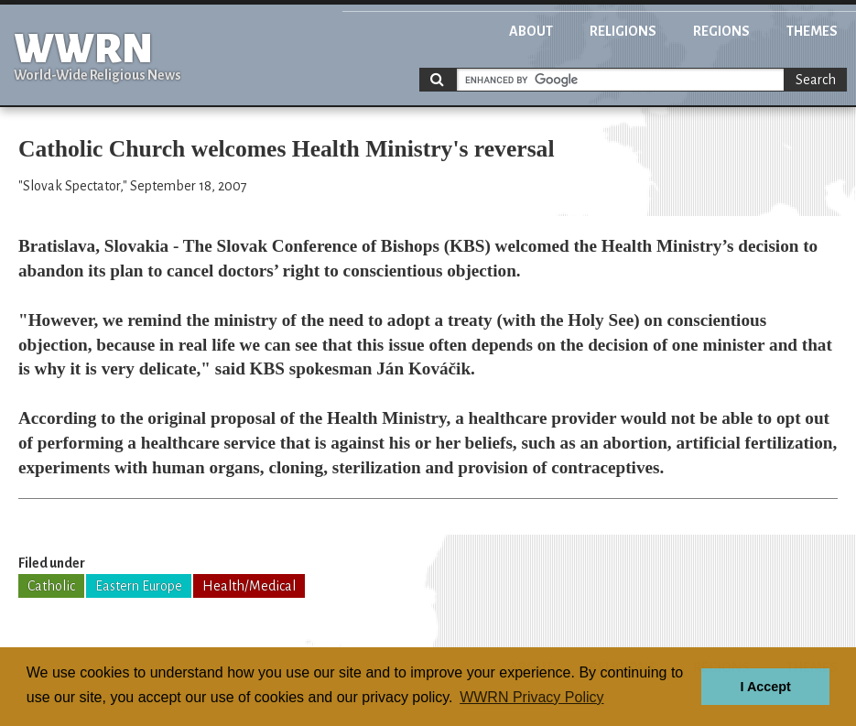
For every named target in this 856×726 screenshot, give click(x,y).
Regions (721, 31)
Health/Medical (249, 586)
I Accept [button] (765, 686)
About (531, 31)
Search (816, 79)
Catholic (51, 586)
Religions (623, 31)
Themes (812, 31)
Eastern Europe (138, 586)
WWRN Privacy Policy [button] (531, 697)
